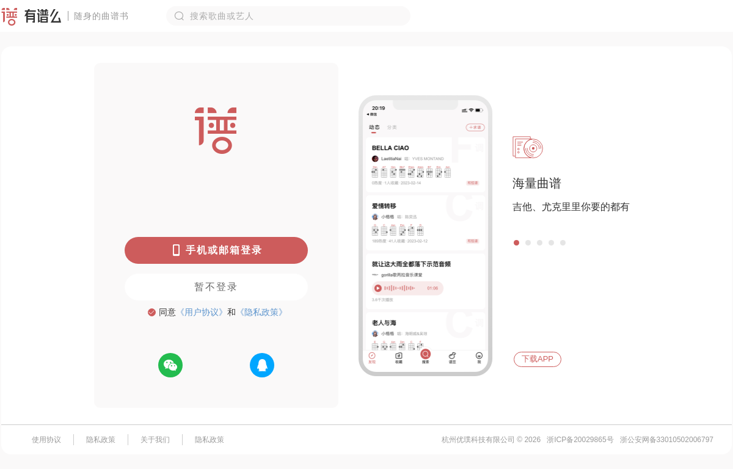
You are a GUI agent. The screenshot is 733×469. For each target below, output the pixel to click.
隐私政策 (100, 439)
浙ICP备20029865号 (580, 439)
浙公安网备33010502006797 (666, 439)
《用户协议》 (201, 312)
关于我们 (155, 439)
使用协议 (46, 439)
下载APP (537, 358)
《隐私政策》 (261, 312)
